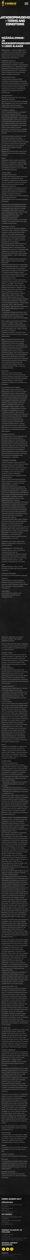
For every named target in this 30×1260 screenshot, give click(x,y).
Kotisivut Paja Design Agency (8, 1256)
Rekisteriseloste (5, 1253)
